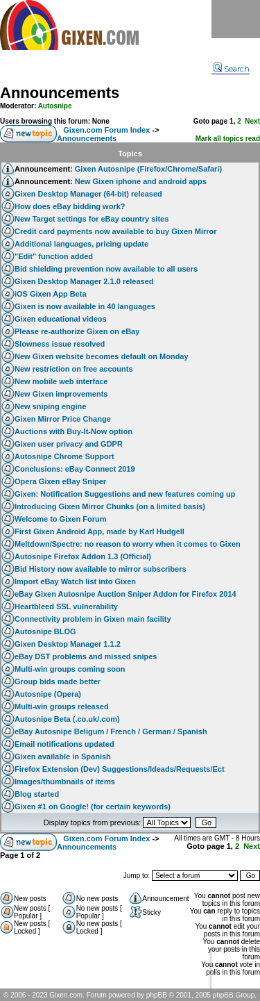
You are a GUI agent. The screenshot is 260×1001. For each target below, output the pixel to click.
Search (232, 69)
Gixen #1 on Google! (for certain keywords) (93, 806)
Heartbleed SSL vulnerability (66, 606)
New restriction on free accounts (74, 369)
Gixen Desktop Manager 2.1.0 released (84, 281)
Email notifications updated (64, 744)
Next (252, 121)
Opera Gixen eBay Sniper (60, 481)
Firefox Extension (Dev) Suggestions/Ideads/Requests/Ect (120, 769)
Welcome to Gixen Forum (60, 519)
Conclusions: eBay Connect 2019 (75, 469)
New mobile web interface (61, 381)
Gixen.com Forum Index (106, 130)
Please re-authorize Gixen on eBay (77, 331)
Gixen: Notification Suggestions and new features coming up (125, 494)
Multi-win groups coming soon (70, 669)
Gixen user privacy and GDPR (69, 444)
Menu (235, 19)
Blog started (37, 794)
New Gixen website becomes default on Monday (102, 356)
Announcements (59, 92)
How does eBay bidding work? (70, 206)
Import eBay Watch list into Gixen (75, 581)
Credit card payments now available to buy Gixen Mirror (116, 231)
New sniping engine (50, 406)
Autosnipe (55, 106)
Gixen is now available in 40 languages (85, 306)
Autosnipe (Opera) (48, 694)
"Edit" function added (54, 256)
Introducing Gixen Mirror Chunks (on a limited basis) (110, 506)
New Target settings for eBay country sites (91, 219)
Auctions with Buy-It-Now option (73, 431)
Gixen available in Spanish (63, 756)
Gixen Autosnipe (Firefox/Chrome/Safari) (148, 169)
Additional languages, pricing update (81, 244)
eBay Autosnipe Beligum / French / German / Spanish (111, 731)
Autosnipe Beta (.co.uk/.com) (67, 719)
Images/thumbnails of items (65, 781)
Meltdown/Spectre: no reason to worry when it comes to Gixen (128, 544)
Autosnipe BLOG (45, 631)
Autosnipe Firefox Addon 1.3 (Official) (83, 556)
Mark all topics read (228, 138)
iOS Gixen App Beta (51, 294)
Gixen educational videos (61, 319)
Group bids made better (58, 681)
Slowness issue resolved (60, 344)
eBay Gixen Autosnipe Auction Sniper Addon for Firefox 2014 (125, 594)
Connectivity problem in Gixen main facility (93, 619)
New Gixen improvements (61, 394)
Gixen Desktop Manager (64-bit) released (88, 194)
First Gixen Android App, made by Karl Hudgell (99, 531)
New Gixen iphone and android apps (141, 181)
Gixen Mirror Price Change (63, 419)
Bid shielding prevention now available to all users (106, 269)
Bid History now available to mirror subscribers (101, 569)
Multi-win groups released (62, 706)
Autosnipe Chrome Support (64, 456)
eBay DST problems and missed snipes (86, 656)
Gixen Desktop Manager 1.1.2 (68, 644)
